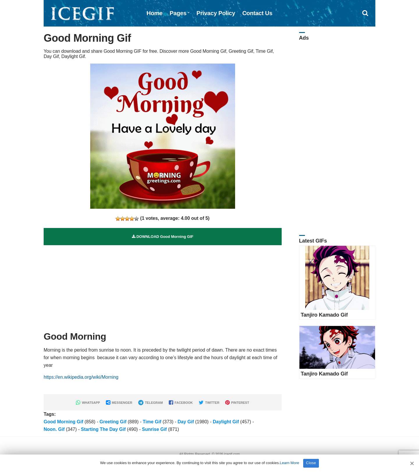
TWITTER (209, 402)
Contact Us (257, 13)
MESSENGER (119, 402)
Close (311, 463)
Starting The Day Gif (103, 429)
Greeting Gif (113, 421)
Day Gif (185, 421)
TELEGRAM (150, 402)
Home (155, 13)
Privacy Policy (215, 13)
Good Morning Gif (63, 421)
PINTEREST (237, 402)
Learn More (289, 463)
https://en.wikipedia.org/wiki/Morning (81, 377)
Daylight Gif (226, 421)
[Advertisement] (163, 286)
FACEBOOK (181, 402)
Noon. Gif (54, 429)
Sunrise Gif (154, 429)
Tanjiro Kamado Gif (324, 315)
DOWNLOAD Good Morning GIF (162, 236)
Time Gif (152, 421)
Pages (178, 13)
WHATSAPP (88, 402)
